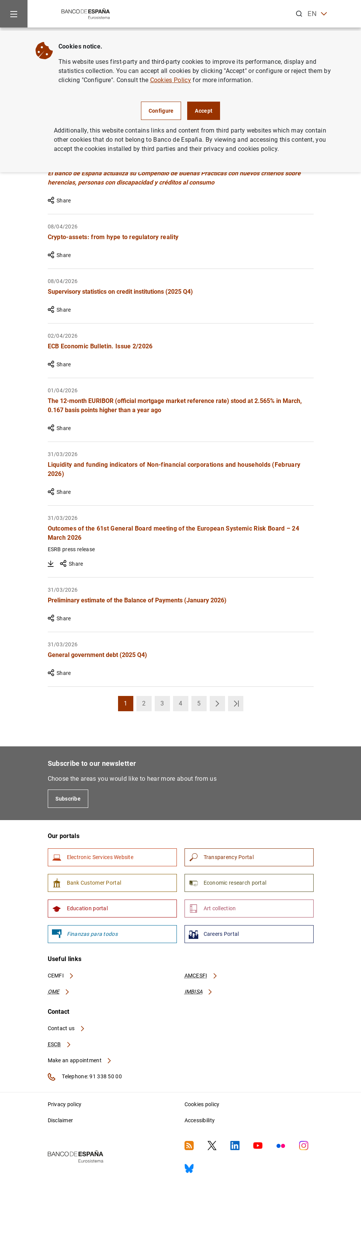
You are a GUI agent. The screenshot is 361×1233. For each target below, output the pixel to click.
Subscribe (68, 799)
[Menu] (14, 14)
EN (317, 14)
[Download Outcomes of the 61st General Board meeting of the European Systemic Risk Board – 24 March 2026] (51, 564)
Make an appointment (80, 1060)
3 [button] (165, 705)
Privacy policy (65, 1104)
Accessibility (200, 1120)
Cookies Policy (170, 80)
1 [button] (128, 705)
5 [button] (202, 705)
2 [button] (147, 705)
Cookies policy (202, 1104)
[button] (217, 703)
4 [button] (183, 705)
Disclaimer (60, 1120)
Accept (203, 111)
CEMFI (61, 975)
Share (59, 200)
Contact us (66, 1028)
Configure (161, 111)
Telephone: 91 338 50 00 (85, 1077)
